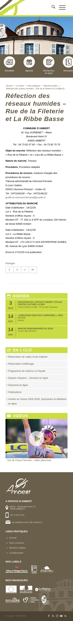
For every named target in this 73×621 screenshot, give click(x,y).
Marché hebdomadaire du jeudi (35, 329)
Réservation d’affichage (21, 363)
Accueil (12, 537)
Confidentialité (16, 553)
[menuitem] (51, 7)
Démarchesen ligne (48, 65)
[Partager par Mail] (33, 270)
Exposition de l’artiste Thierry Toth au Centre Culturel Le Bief (40, 303)
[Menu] (60, 7)
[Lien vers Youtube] (61, 616)
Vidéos (17, 416)
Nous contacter (16, 543)
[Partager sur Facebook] (9, 270)
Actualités (9, 64)
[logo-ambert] (30, 7)
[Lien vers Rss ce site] (65, 616)
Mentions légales (17, 547)
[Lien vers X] (53, 616)
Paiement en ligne (18, 385)
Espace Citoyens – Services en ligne (28, 377)
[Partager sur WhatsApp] (25, 270)
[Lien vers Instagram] (57, 616)
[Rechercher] (51, 7)
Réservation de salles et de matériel (27, 356)
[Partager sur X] (17, 270)
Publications (14, 392)
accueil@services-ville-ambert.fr (27, 522)
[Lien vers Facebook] (49, 616)
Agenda (29, 64)
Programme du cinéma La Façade (27, 371)
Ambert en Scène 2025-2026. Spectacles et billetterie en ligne (37, 401)
